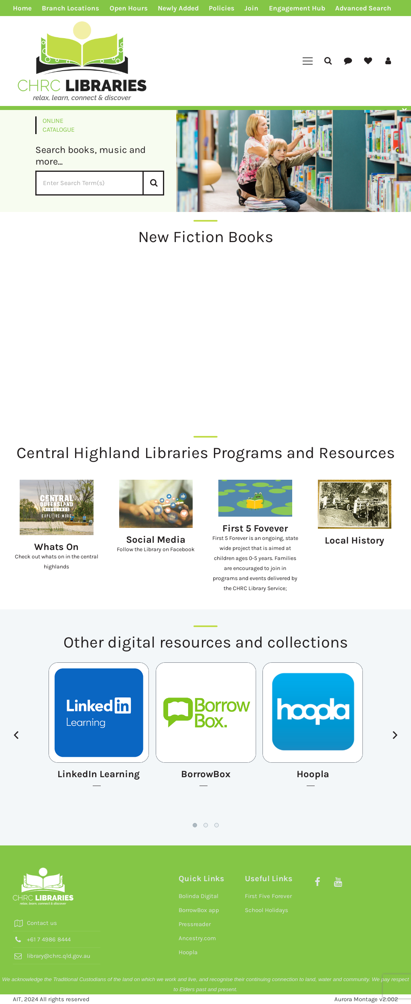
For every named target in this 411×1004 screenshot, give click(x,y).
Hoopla (188, 952)
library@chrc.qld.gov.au (58, 955)
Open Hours (129, 8)
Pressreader (195, 924)
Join (251, 8)
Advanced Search (363, 8)
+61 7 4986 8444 (49, 939)
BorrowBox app (199, 910)
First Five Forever (268, 896)
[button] (195, 825)
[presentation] (16, 735)
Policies (221, 8)
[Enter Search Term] (99, 183)
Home (22, 8)
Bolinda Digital (198, 896)
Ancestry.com (197, 938)
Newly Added (178, 8)
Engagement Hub (297, 8)
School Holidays (266, 910)
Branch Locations (70, 8)
